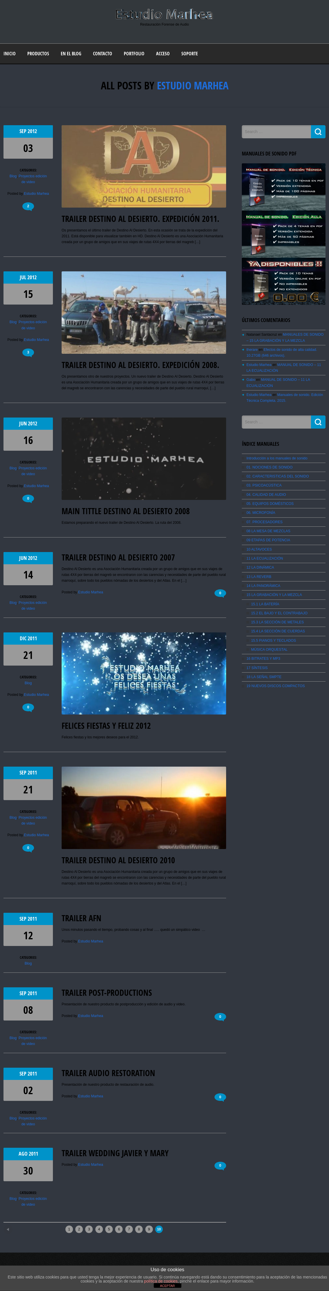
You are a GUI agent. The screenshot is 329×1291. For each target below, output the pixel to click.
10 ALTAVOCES (258, 547)
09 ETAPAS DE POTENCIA (267, 538)
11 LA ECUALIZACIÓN (264, 556)
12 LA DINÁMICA (259, 565)
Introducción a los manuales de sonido (276, 457)
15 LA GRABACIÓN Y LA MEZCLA (273, 592)
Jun (23, 423)
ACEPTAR (167, 1286)
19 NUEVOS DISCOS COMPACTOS (274, 683)
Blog (13, 176)
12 (28, 935)
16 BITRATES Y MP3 (262, 656)
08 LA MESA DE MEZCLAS (267, 529)
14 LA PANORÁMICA (263, 583)
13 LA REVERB (258, 574)
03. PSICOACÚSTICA (263, 484)
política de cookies (161, 1281)
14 (28, 574)
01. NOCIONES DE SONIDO (269, 466)
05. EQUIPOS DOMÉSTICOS (269, 502)
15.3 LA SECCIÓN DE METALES (277, 620)
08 (28, 1009)
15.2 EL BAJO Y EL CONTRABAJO (278, 611)
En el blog (71, 53)
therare (252, 349)
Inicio (9, 53)
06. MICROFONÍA (260, 511)
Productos (38, 53)
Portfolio (134, 53)
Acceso (163, 53)
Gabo (250, 379)
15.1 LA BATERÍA (265, 601)
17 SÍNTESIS (256, 665)
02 (28, 1089)
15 (28, 294)
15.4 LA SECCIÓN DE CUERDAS (277, 629)
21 (28, 654)
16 (28, 440)
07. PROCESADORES (264, 520)
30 (28, 1169)
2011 (32, 637)
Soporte (189, 53)
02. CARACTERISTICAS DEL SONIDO (276, 475)
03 (28, 148)
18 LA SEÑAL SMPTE (263, 674)
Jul (23, 277)
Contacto (102, 53)
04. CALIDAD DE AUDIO (265, 493)
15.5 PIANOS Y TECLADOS (273, 638)
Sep (23, 131)
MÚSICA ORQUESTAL (269, 647)
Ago (24, 1152)
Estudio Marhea (192, 85)
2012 (32, 131)
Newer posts (18, 1226)
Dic (24, 637)
